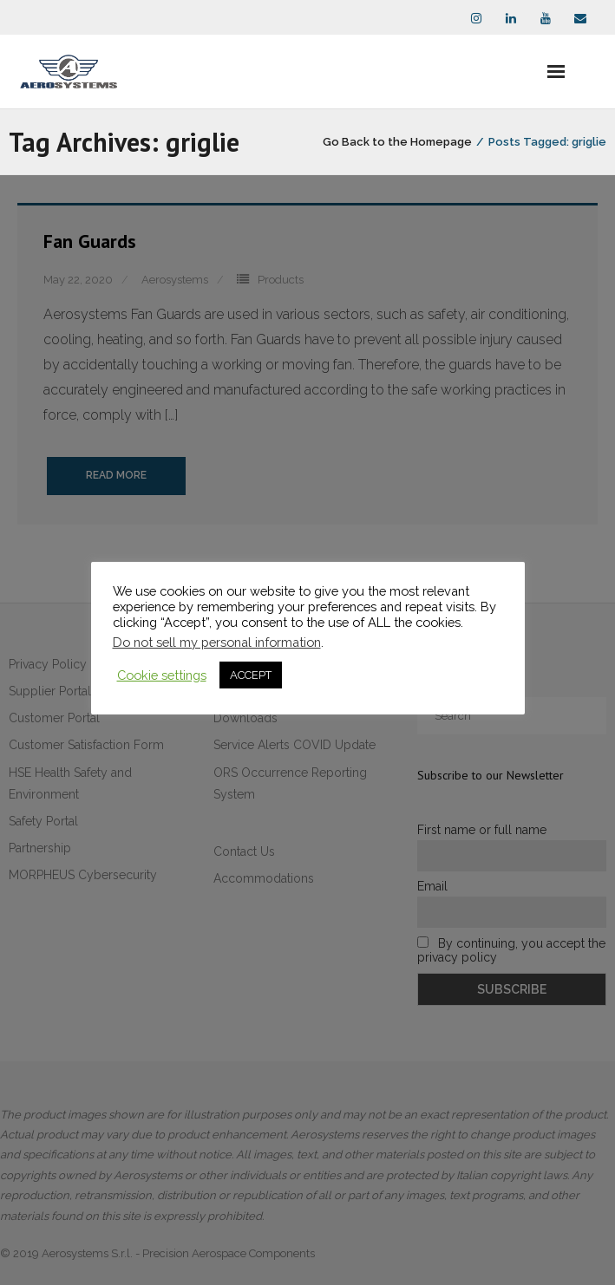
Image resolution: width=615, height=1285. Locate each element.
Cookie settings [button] (161, 675)
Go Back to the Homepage (397, 141)
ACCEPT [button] (251, 675)
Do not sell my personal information (217, 642)
